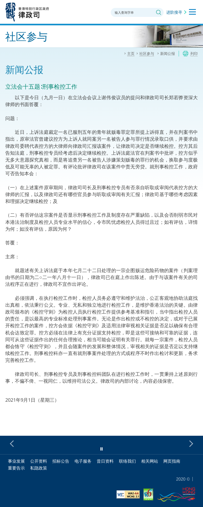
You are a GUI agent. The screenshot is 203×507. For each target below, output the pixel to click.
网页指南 (171, 461)
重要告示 (16, 468)
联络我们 (127, 461)
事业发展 (16, 461)
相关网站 (149, 461)
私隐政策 (38, 468)
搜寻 (158, 12)
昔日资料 (105, 461)
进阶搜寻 (174, 12)
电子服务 (83, 461)
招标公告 (60, 461)
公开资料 (38, 461)
